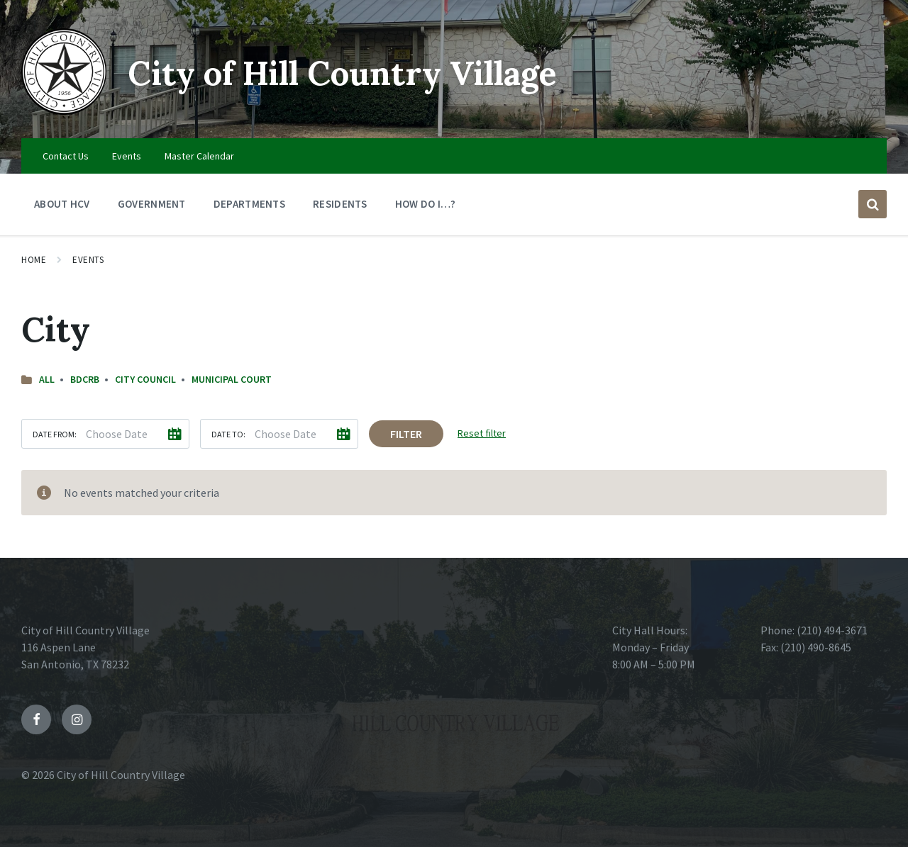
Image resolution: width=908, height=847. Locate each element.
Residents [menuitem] (340, 204)
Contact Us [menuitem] (66, 156)
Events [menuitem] (126, 156)
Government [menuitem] (152, 204)
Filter (406, 434)
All (47, 379)
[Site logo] (63, 110)
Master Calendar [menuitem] (199, 156)
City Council (145, 379)
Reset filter (482, 433)
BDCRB (84, 379)
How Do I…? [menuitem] (425, 204)
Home (33, 260)
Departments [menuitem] (249, 204)
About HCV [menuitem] (62, 204)
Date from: (55, 434)
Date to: (228, 434)
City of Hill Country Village (350, 72)
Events (88, 260)
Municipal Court (232, 379)
